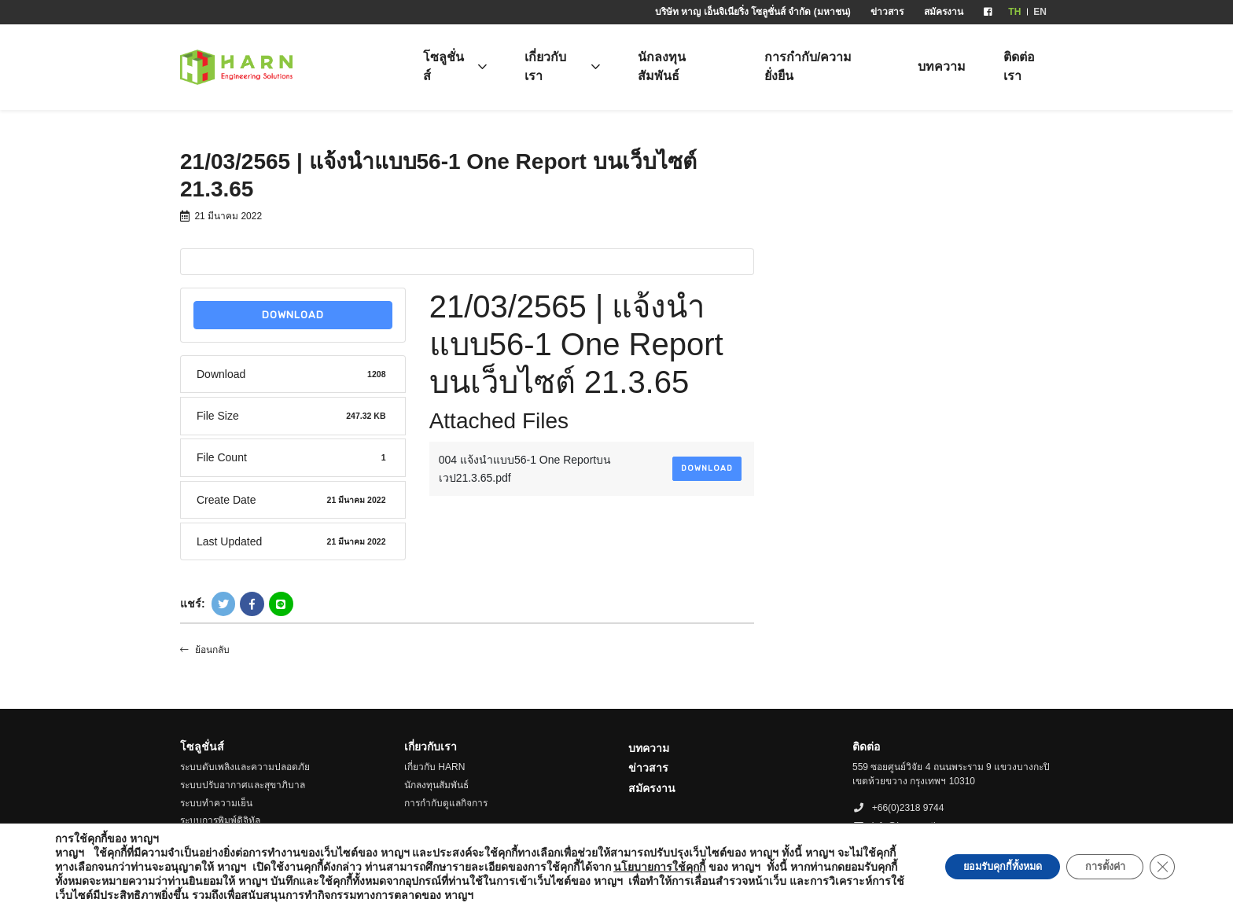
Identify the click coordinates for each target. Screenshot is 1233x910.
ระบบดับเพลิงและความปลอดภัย (245, 766)
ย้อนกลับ (205, 649)
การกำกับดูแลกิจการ (446, 803)
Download (293, 315)
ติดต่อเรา (1019, 66)
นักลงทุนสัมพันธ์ (662, 66)
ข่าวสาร (887, 11)
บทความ (942, 66)
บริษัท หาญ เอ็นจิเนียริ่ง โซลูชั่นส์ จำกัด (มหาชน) (753, 11)
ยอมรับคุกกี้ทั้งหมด (975, 866)
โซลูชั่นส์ (443, 66)
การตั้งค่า (1094, 866)
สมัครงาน (943, 11)
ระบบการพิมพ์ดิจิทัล (220, 820)
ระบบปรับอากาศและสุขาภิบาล (242, 785)
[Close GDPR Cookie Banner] (1161, 867)
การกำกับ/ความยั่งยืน (808, 66)
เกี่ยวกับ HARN (434, 766)
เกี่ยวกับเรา (545, 66)
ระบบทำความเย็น (216, 803)
